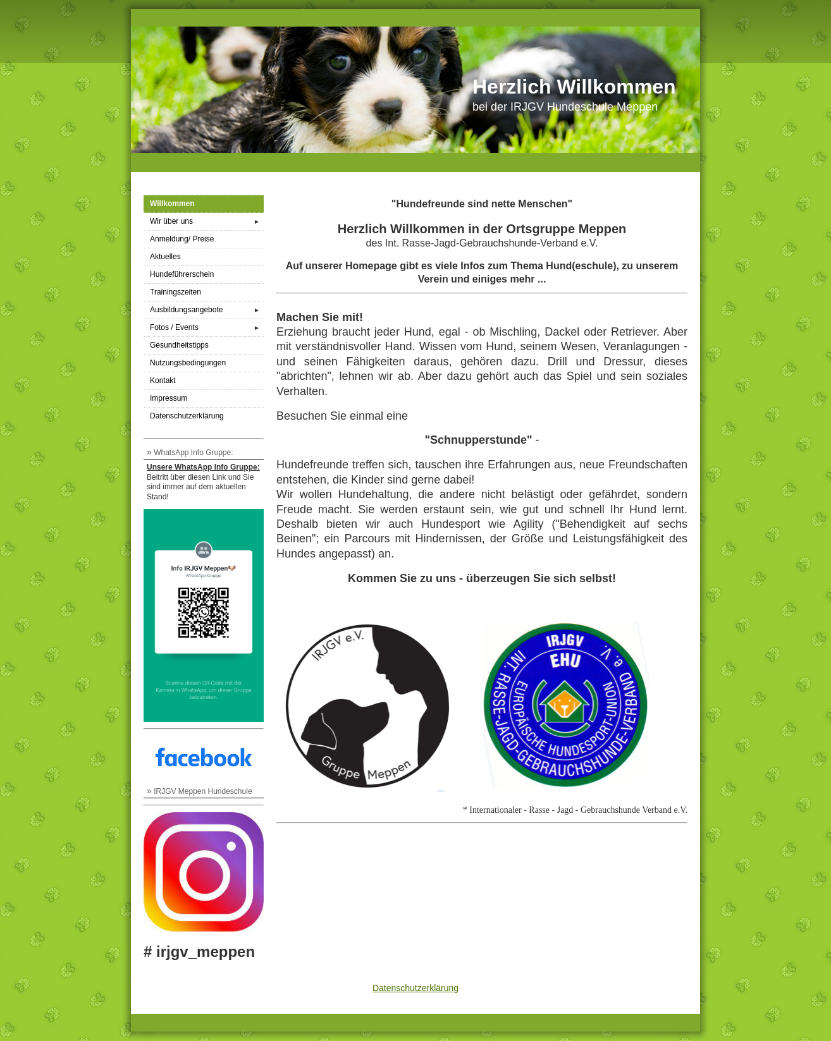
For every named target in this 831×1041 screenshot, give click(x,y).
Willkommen (172, 203)
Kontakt (163, 380)
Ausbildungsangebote (207, 310)
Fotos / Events (207, 327)
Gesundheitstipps (179, 345)
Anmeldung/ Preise (182, 238)
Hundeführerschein (182, 274)
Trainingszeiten (175, 292)
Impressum (168, 398)
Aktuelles (165, 256)
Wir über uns (207, 221)
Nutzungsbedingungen (188, 362)
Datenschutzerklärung (187, 415)
